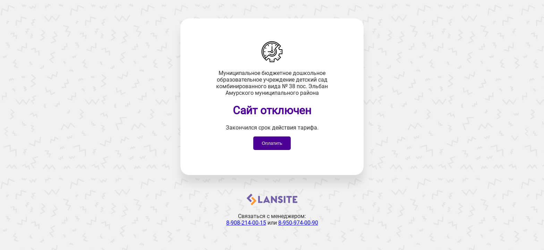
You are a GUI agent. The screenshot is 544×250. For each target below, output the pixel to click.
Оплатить (272, 143)
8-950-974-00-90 (298, 222)
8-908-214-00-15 (246, 222)
